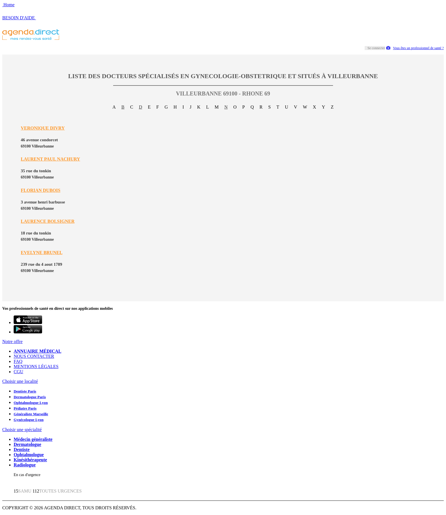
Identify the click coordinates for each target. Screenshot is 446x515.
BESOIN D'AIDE (19, 17)
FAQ (18, 361)
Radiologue (25, 464)
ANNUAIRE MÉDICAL (37, 351)
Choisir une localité (20, 381)
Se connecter (376, 48)
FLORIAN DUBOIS (40, 190)
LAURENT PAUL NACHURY (50, 159)
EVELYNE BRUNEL (42, 252)
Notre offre (12, 341)
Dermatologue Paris (30, 397)
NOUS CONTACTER (34, 356)
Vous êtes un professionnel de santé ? (415, 48)
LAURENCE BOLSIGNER (48, 221)
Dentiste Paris (25, 391)
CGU (18, 371)
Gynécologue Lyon (29, 420)
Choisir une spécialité (22, 429)
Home (8, 4)
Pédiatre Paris (25, 408)
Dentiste (22, 449)
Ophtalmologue (29, 454)
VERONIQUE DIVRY (43, 128)
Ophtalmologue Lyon (31, 402)
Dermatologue (27, 444)
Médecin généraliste (33, 439)
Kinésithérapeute (30, 459)
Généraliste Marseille (31, 414)
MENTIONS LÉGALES (36, 366)
